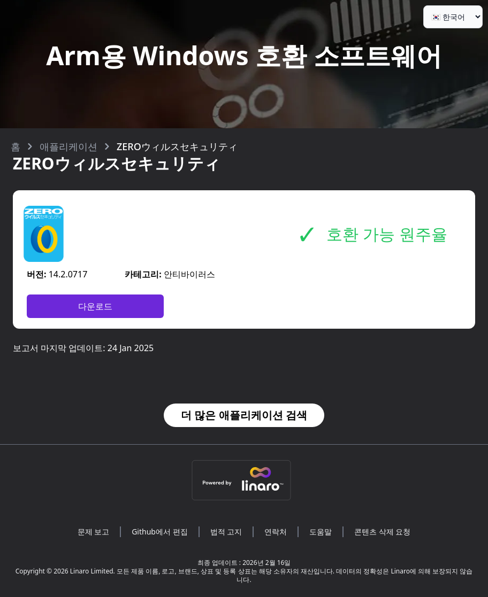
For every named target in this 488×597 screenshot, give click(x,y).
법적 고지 (226, 531)
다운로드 (95, 306)
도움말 (320, 531)
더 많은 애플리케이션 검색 (244, 415)
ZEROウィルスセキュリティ (177, 146)
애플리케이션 (68, 146)
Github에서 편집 (159, 531)
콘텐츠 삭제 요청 (382, 531)
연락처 (275, 531)
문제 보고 (94, 531)
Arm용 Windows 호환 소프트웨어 (243, 55)
